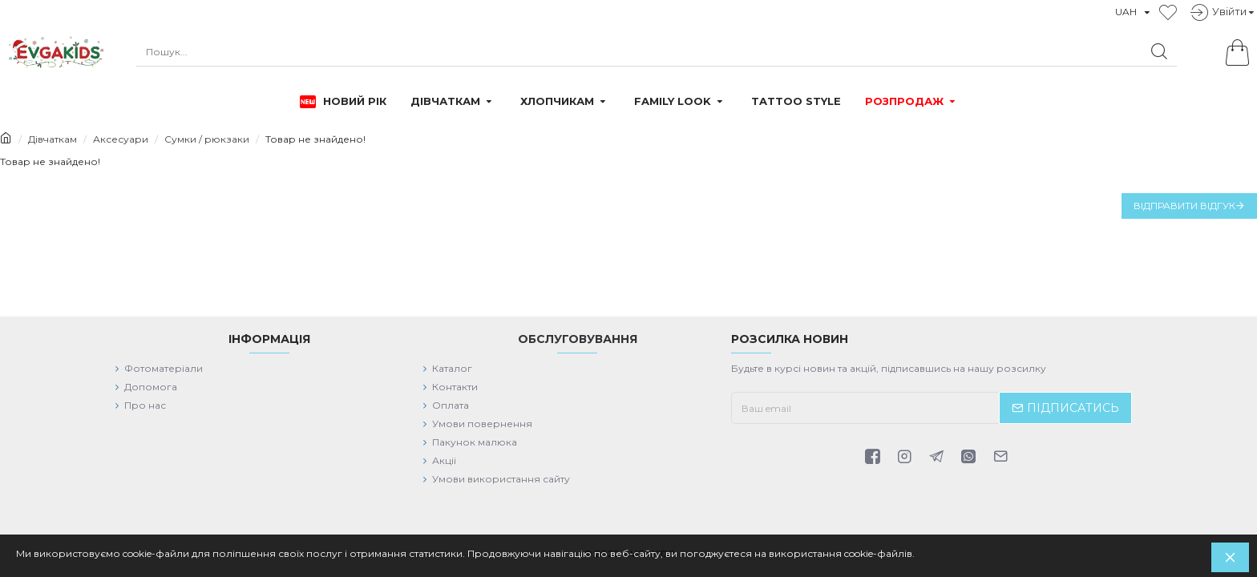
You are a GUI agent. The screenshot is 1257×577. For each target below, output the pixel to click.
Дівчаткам (52, 139)
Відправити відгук (1184, 206)
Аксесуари (120, 139)
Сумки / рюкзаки (206, 139)
